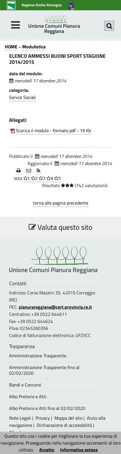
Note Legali (20, 418)
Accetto (46, 449)
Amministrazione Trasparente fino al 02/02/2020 (44, 370)
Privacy (43, 418)
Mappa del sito (68, 418)
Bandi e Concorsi (25, 385)
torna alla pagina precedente (60, 202)
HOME (11, 46)
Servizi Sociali (22, 97)
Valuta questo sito (60, 227)
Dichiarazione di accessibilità (64, 425)
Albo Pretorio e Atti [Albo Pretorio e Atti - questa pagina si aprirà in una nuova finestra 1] (27, 396)
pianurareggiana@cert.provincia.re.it (55, 307)
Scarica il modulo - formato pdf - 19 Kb (53, 130)
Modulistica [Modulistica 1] (34, 46)
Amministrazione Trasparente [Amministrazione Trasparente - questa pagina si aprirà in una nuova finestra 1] (37, 355)
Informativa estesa (79, 449)
